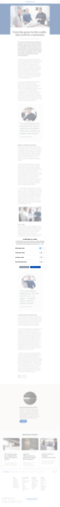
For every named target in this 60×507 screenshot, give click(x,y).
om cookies (41, 244)
